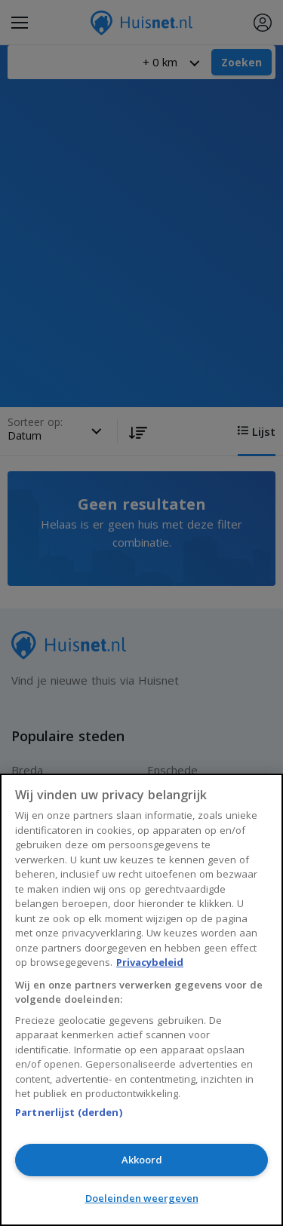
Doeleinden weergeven (141, 1198)
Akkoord (142, 1159)
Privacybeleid (149, 962)
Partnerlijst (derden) (68, 1112)
